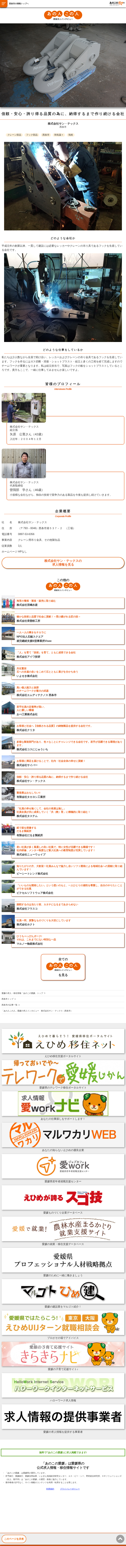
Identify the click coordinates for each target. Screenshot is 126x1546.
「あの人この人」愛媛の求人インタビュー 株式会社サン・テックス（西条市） (37, 1011)
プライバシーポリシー (70, 1489)
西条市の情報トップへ (19, 3)
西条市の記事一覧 (9, 1005)
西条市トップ (7, 999)
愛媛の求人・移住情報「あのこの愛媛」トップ (22, 993)
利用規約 (50, 1489)
